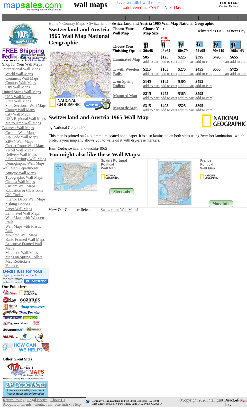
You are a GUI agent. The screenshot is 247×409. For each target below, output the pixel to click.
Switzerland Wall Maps (119, 210)
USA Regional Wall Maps (25, 119)
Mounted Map (125, 96)
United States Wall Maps (21, 92)
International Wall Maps (21, 69)
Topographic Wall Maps (24, 177)
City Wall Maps (17, 87)
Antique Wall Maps (20, 173)
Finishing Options (16, 204)
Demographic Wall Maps (24, 163)
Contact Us (208, 18)
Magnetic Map (125, 108)
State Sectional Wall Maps (25, 105)
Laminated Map (126, 59)
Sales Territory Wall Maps (25, 159)
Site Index (228, 18)
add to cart (151, 61)
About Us (158, 18)
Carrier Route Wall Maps (25, 146)
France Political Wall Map (207, 164)
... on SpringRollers (123, 83)
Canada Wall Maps (20, 182)
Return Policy (137, 18)
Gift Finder (14, 195)
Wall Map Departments (20, 168)
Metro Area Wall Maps (23, 123)
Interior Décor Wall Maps (25, 199)
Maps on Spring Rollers (23, 257)
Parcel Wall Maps (19, 150)
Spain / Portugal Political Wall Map (114, 164)
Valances (12, 266)
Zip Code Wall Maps (21, 137)
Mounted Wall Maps (21, 235)
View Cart (116, 18)
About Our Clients (182, 18)
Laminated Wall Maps (22, 213)
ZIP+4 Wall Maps (19, 141)
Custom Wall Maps (20, 133)
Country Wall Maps (20, 83)
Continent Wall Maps (21, 78)
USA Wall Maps (18, 97)
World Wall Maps (19, 74)
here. (236, 6)
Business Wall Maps (18, 128)
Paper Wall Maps (18, 209)
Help (242, 18)
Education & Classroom (24, 190)
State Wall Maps (18, 101)
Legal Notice (37, 400)
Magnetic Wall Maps (21, 252)
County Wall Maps (20, 110)
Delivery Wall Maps (21, 154)
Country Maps (73, 23)
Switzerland (98, 23)
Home (100, 18)
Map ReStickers (17, 261)
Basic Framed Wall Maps (25, 239)
